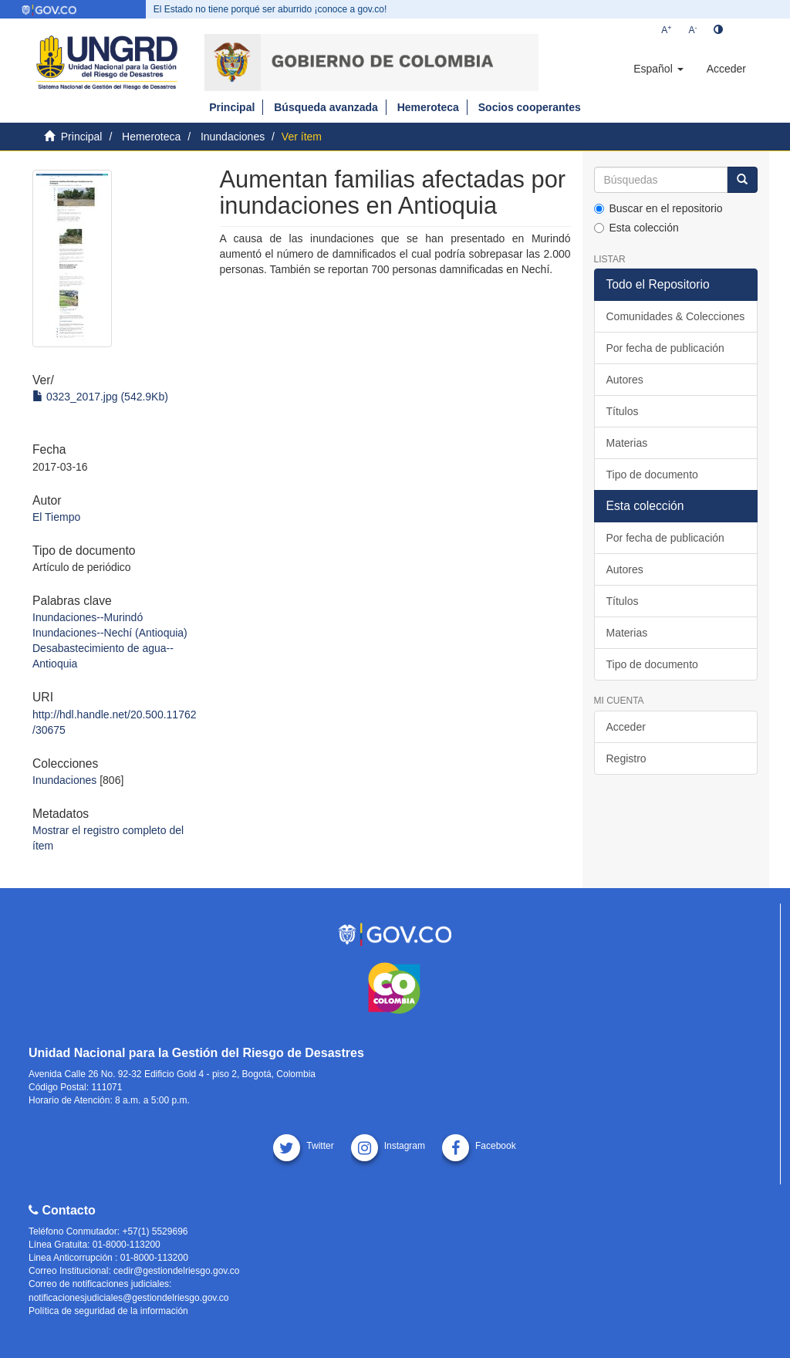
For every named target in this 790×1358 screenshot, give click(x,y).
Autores (624, 379)
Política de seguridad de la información (108, 1311)
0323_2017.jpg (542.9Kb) (100, 396)
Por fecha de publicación (665, 348)
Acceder (626, 727)
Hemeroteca (428, 107)
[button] (658, 68)
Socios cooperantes (529, 107)
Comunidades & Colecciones (675, 316)
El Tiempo (56, 517)
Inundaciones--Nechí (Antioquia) (109, 633)
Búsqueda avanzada (326, 107)
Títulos (622, 411)
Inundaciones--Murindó (87, 617)
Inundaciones (233, 136)
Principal (232, 107)
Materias (627, 443)
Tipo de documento (652, 474)
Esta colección (636, 227)
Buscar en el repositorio (658, 208)
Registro (626, 758)
